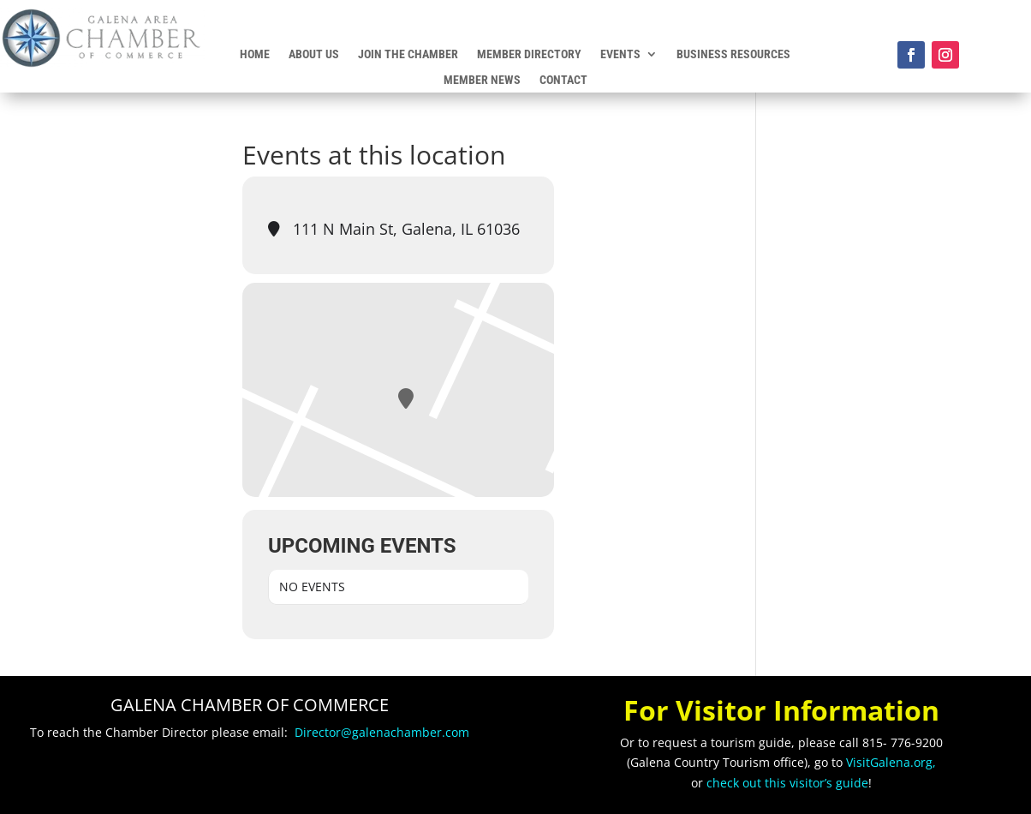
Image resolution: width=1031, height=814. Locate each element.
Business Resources (733, 54)
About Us (314, 54)
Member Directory (529, 54)
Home (255, 54)
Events (620, 54)
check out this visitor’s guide (787, 783)
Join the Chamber (408, 54)
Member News (482, 80)
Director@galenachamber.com (382, 732)
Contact (563, 80)
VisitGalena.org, (891, 762)
